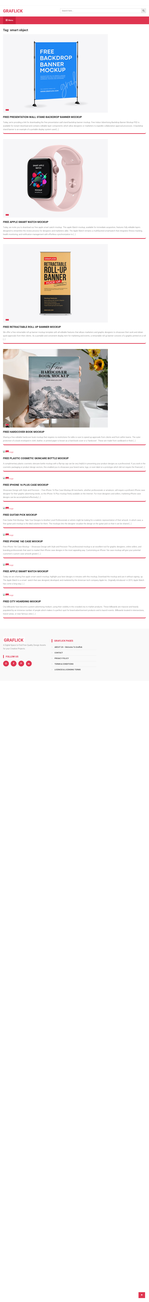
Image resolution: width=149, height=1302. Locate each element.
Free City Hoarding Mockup (22, 601)
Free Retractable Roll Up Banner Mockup (32, 326)
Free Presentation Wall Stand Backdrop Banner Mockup (42, 117)
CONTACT (59, 653)
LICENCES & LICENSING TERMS (68, 670)
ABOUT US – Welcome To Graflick (68, 647)
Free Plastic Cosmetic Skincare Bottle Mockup (36, 458)
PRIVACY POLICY (62, 658)
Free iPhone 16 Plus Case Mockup (25, 484)
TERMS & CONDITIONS (64, 664)
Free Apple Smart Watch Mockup (25, 221)
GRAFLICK (13, 11)
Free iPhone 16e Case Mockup (23, 541)
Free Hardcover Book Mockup (23, 431)
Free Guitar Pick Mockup (20, 514)
